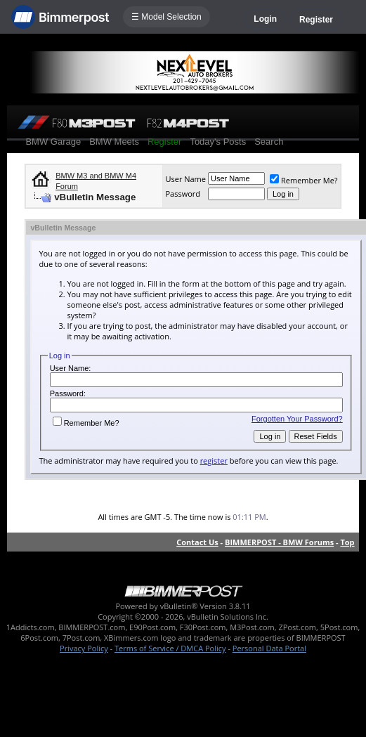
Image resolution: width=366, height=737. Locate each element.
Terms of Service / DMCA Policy (170, 648)
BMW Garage (53, 141)
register (214, 460)
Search (268, 141)
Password (182, 193)
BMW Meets (114, 141)
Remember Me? (304, 180)
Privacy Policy (84, 648)
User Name (185, 179)
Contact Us (197, 542)
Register (316, 20)
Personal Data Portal (269, 648)
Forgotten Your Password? (297, 419)
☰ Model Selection (166, 17)
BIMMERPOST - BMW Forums (279, 542)
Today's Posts (218, 141)
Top (347, 542)
